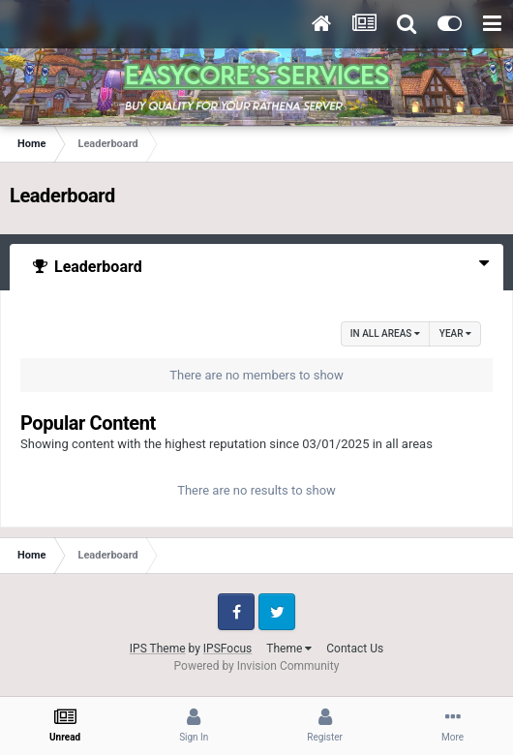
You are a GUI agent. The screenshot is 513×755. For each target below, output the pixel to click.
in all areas (385, 333)
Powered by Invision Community (257, 666)
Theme (289, 648)
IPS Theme (158, 648)
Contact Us (354, 648)
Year (455, 333)
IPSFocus (227, 648)
